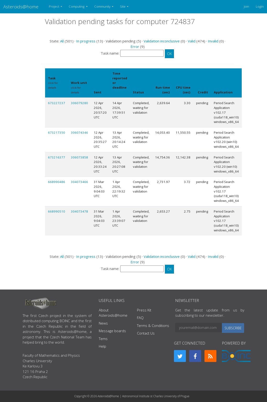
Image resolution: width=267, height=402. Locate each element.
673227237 (56, 103)
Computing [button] (77, 6)
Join (246, 6)
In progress (85, 41)
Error (135, 46)
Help (102, 346)
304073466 (79, 182)
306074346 (79, 132)
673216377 (56, 157)
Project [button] (54, 6)
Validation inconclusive (162, 41)
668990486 (56, 182)
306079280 (79, 103)
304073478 (79, 211)
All (62, 41)
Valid (191, 41)
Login (260, 6)
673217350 (56, 132)
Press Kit (144, 310)
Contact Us (146, 333)
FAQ (140, 317)
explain (117, 92)
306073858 (79, 157)
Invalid (213, 41)
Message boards (112, 330)
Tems (103, 338)
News (103, 323)
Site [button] (123, 6)
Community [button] (102, 6)
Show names (56, 92)
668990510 (56, 211)
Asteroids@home (20, 7)
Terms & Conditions (153, 325)
